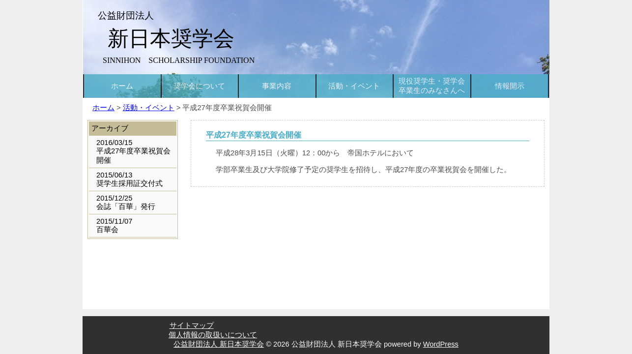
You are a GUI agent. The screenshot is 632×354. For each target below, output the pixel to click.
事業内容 (276, 86)
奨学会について (199, 86)
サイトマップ (192, 325)
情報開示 (509, 86)
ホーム (122, 86)
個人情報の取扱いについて (213, 335)
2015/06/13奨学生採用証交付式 (129, 179)
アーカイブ (109, 128)
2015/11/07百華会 (114, 225)
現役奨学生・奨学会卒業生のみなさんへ (432, 85)
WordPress (441, 344)
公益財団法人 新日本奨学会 (218, 344)
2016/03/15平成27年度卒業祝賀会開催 (133, 151)
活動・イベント (354, 86)
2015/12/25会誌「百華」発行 (125, 202)
